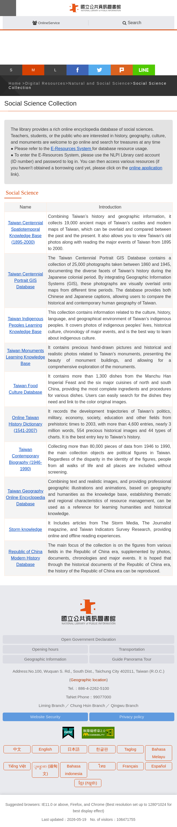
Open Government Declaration (88, 639)
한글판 (102, 749)
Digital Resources (45, 83)
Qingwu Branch (124, 705)
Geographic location (88, 679)
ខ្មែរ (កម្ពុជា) (88, 783)
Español (158, 766)
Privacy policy (131, 716)
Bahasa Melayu (158, 753)
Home (15, 83)
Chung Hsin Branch (87, 705)
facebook (78, 70)
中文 (17, 749)
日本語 (74, 749)
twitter (99, 70)
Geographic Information (45, 659)
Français (130, 766)
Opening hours (45, 649)
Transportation (132, 649)
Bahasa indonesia (73, 770)
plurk (122, 70)
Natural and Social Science (99, 83)
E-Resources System (71, 148)
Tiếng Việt (17, 766)
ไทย (102, 766)
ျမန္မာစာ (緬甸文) (45, 770)
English (45, 749)
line (144, 70)
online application (146, 168)
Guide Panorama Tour (131, 659)
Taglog (130, 749)
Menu (8, 8)
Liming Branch (51, 705)
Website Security (45, 716)
